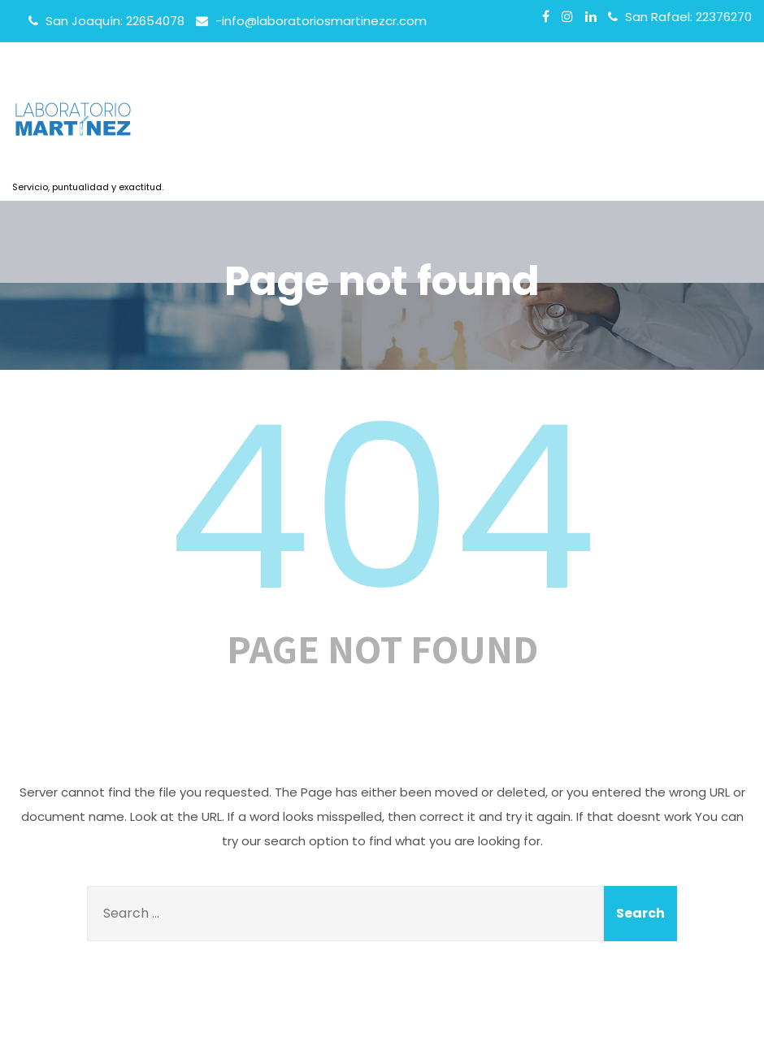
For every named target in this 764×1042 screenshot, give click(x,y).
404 (382, 508)
